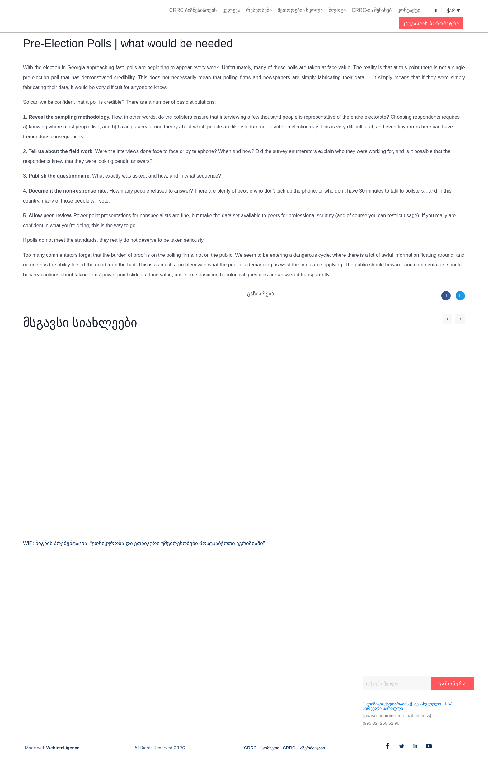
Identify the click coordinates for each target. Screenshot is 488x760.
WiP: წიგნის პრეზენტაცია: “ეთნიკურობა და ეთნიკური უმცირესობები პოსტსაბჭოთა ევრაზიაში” (144, 543)
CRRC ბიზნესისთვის (193, 10)
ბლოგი (337, 10)
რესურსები (259, 10)
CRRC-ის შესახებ (372, 10)
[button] (436, 10)
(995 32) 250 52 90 (381, 723)
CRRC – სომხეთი (261, 747)
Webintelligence (62, 747)
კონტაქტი (408, 10)
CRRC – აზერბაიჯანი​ (304, 747)
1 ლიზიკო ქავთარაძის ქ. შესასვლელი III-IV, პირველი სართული (407, 706)
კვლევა (231, 10)
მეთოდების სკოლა (300, 10)
